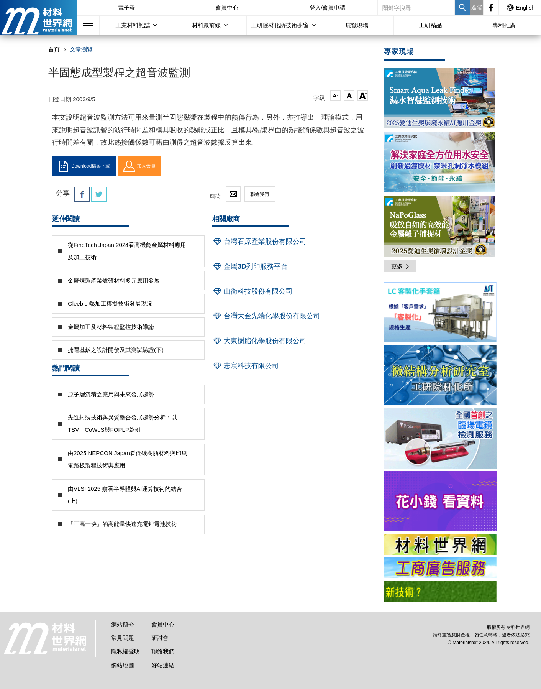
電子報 (126, 7)
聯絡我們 (260, 194)
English (520, 7)
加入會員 (139, 166)
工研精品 (430, 25)
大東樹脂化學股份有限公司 (259, 341)
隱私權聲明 (125, 651)
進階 (476, 7)
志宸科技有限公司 (245, 366)
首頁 (54, 49)
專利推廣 (504, 25)
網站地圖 (122, 665)
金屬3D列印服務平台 (250, 266)
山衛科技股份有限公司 (252, 291)
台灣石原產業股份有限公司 (259, 241)
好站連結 (162, 665)
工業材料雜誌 (133, 25)
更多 (400, 266)
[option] (440, 313)
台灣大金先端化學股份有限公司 (266, 316)
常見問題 (122, 638)
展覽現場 (357, 25)
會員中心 (227, 7)
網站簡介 (122, 624)
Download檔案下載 (84, 166)
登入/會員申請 (327, 7)
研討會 (160, 638)
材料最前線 (206, 25)
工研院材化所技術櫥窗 (280, 25)
